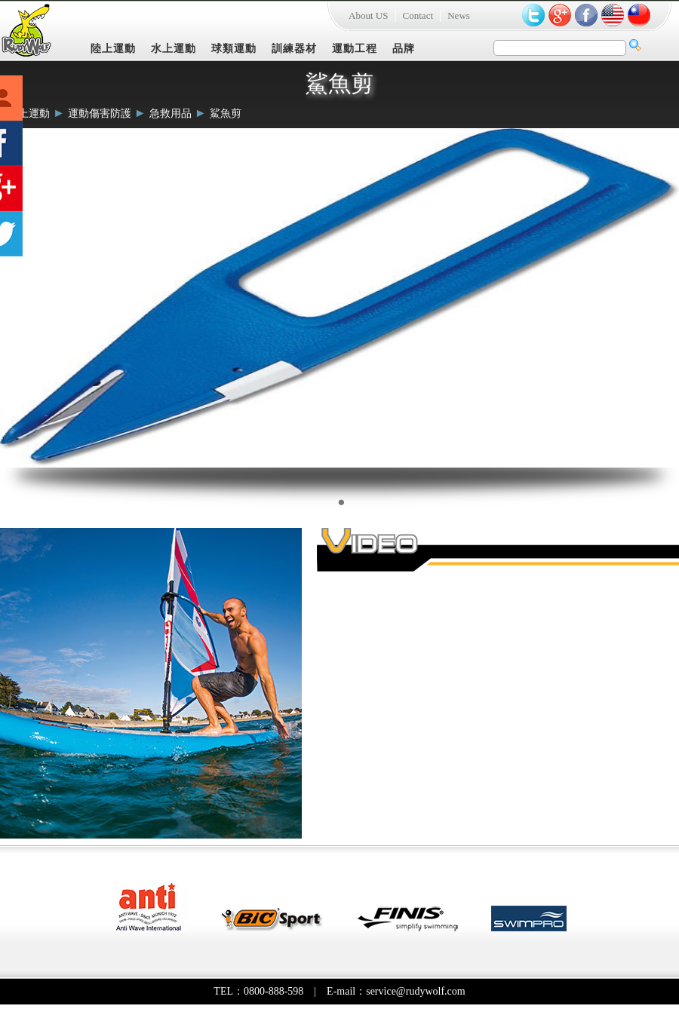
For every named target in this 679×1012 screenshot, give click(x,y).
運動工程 (354, 48)
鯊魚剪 (225, 113)
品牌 (403, 48)
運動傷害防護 (99, 113)
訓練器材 (294, 48)
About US (368, 15)
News (458, 15)
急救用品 (170, 113)
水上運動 (173, 48)
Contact (418, 15)
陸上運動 (113, 48)
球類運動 (234, 48)
